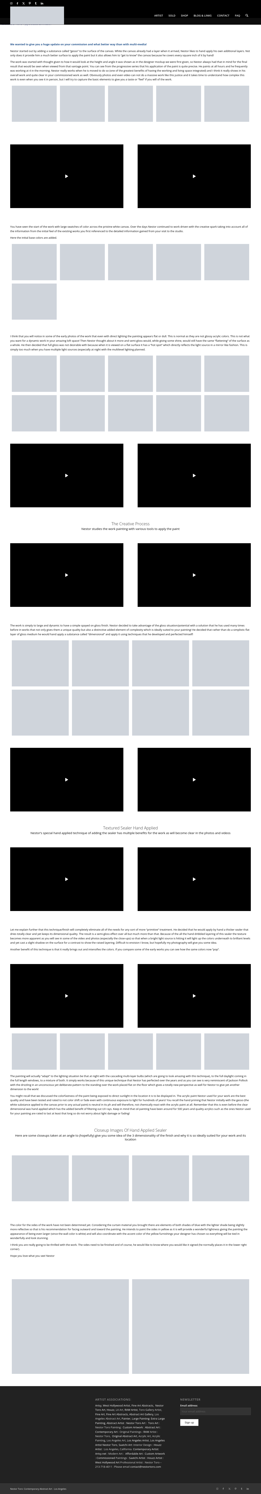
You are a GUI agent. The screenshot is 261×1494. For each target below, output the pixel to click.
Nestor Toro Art (135, 1423)
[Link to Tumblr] (36, 3)
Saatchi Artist (137, 1458)
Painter (126, 1418)
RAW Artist (131, 1410)
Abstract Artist (115, 1423)
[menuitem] (159, 15)
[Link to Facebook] (17, 3)
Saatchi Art (125, 1445)
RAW (146, 1432)
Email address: (189, 1405)
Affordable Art (134, 1453)
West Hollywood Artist (116, 1405)
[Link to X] (24, 3)
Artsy (98, 1405)
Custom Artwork (133, 1427)
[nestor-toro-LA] (37, 15)
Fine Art (100, 1414)
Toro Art (153, 1423)
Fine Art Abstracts (142, 1405)
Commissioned (106, 1458)
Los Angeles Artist (138, 1440)
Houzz (110, 1410)
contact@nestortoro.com (145, 1467)
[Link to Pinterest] (30, 3)
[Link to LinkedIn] (42, 3)
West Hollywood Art (107, 1462)
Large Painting (140, 1418)
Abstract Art (152, 1427)
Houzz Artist (154, 1458)
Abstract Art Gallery (141, 1414)
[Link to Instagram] (11, 3)
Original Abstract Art (124, 1436)
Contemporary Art (106, 1432)
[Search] (247, 15)
